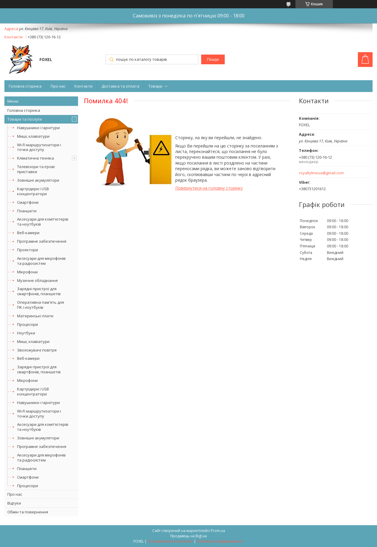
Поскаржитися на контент (170, 541)
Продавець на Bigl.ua (188, 535)
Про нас (58, 86)
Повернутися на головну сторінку (209, 188)
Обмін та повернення (27, 512)
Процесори (27, 324)
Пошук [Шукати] (213, 59)
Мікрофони (27, 272)
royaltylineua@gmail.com (321, 172)
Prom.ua (218, 530)
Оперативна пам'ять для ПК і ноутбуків (40, 305)
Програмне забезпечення (41, 241)
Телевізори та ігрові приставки (36, 169)
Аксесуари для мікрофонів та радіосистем (41, 261)
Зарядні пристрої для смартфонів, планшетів (39, 291)
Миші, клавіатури (33, 136)
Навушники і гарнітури (38, 127)
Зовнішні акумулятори (38, 180)
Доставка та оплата (120, 86)
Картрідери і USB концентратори (33, 191)
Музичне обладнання (37, 280)
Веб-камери (28, 232)
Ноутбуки (26, 333)
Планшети (27, 210)
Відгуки (14, 503)
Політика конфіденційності (220, 541)
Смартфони (28, 202)
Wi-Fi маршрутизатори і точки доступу (39, 147)
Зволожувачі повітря (37, 350)
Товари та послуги (24, 119)
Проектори (27, 249)
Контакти (83, 86)
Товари (155, 86)
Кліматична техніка (35, 158)
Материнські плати (35, 315)
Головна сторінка (25, 86)
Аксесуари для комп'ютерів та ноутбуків (42, 221)
